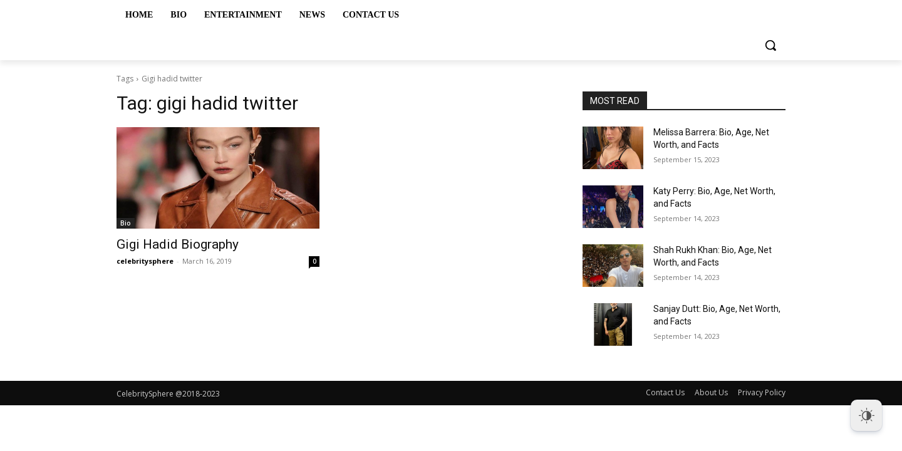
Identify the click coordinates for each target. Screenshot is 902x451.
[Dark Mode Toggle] (866, 415)
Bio (125, 223)
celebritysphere (145, 261)
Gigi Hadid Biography (178, 244)
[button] (770, 45)
